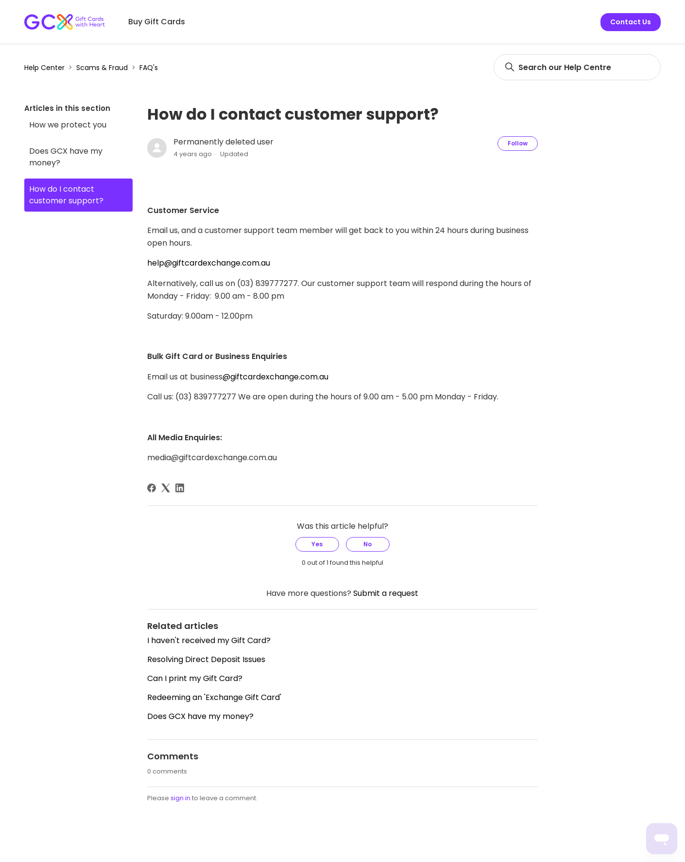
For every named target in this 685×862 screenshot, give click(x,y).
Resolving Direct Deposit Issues (206, 659)
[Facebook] (151, 488)
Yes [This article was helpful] (317, 544)
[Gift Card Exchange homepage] (64, 22)
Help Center (44, 67)
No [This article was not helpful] (367, 544)
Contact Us (630, 22)
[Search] (577, 67)
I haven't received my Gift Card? (209, 640)
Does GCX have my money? (66, 156)
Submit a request (385, 593)
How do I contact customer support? (66, 194)
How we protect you (67, 124)
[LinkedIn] (179, 488)
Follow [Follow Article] (518, 143)
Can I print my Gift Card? (194, 678)
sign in (180, 798)
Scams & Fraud (102, 67)
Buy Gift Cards (156, 21)
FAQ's (148, 67)
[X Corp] (165, 488)
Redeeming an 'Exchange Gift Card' (214, 697)
